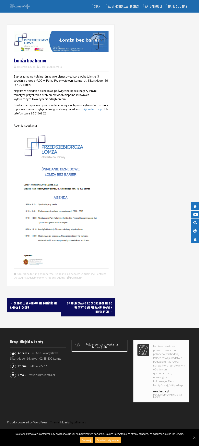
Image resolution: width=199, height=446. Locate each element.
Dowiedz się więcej (108, 440)
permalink (76, 277)
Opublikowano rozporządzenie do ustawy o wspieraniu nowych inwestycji (89, 307)
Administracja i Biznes (123, 6)
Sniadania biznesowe (67, 273)
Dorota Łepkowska (51, 66)
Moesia (65, 422)
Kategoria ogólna (55, 277)
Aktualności (153, 6)
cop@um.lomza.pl (90, 109)
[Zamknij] (194, 438)
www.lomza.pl (161, 391)
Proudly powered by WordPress (27, 422)
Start (98, 6)
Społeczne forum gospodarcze (35, 273)
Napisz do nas (177, 6)
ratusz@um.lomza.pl (42, 375)
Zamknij (86, 440)
